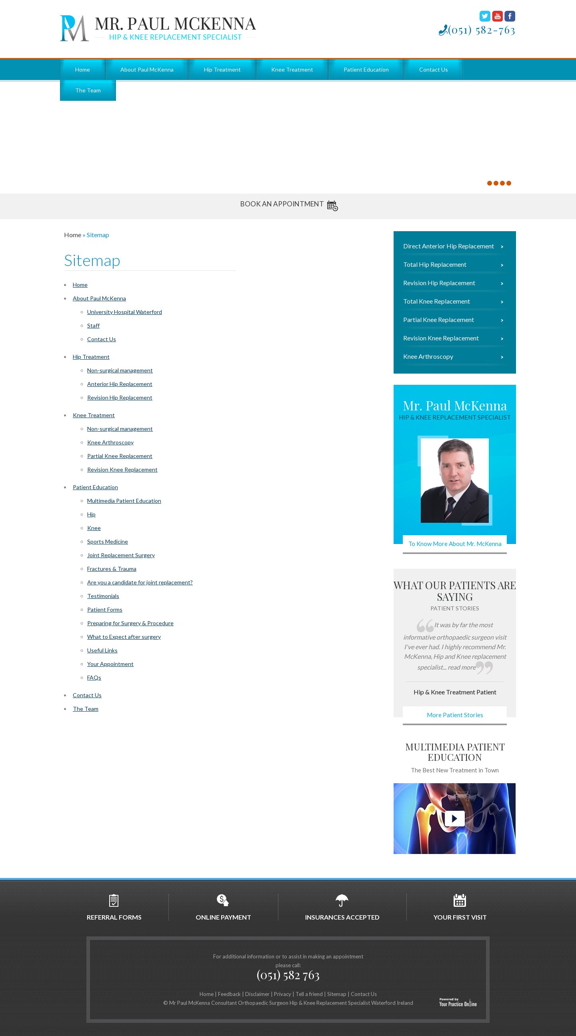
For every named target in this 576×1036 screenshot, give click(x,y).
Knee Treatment (292, 69)
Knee (94, 527)
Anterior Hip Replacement (119, 383)
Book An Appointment (282, 204)
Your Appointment (110, 663)
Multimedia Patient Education (124, 500)
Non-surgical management (120, 370)
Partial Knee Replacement (119, 455)
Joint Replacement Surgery (121, 555)
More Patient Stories (455, 714)
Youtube (497, 16)
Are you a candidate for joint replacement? (140, 582)
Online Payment (223, 907)
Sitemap (336, 994)
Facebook (509, 16)
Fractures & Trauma (111, 568)
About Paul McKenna (147, 69)
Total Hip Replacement (434, 264)
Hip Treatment (222, 69)
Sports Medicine (107, 541)
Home (82, 69)
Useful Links (102, 650)
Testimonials (103, 595)
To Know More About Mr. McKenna (455, 543)
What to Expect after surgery (124, 636)
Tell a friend (309, 994)
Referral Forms (114, 907)
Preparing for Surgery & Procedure (130, 623)
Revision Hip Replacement (119, 397)
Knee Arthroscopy (110, 442)
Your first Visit (460, 907)
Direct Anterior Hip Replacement (448, 246)
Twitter (485, 16)
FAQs (94, 677)
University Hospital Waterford (124, 311)
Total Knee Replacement (436, 301)
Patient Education (366, 69)
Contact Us (433, 69)
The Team (88, 90)
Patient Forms (104, 609)
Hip (91, 514)
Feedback (229, 994)
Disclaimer (257, 994)
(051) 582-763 (482, 29)
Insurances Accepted (342, 907)
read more (462, 667)
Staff (93, 325)
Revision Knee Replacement (122, 469)
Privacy (282, 994)
